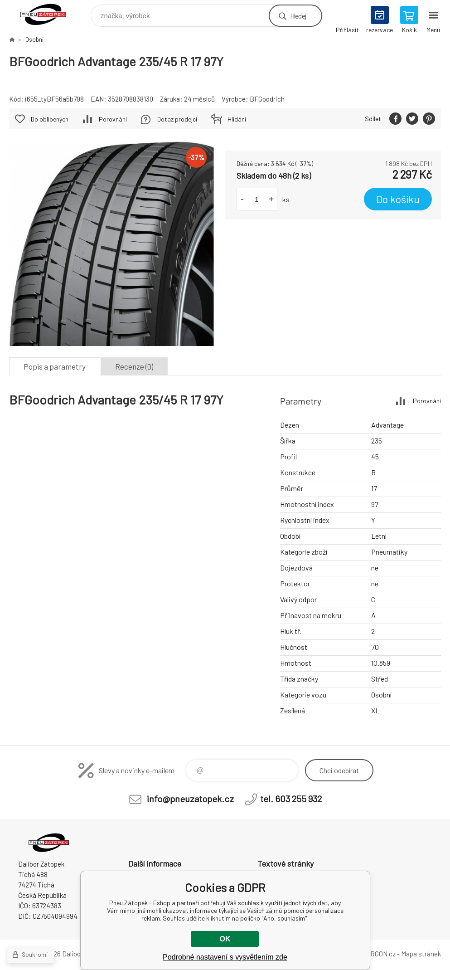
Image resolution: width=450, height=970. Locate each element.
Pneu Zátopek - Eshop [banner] (49, 13)
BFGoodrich (267, 99)
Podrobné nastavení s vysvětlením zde (225, 957)
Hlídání (236, 119)
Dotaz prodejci (177, 119)
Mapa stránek (421, 954)
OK (224, 939)
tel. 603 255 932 (291, 798)
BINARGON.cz (375, 954)
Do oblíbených (49, 119)
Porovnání (113, 119)
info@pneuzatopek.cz (190, 798)
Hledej (298, 15)
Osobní (34, 39)
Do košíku (398, 199)
